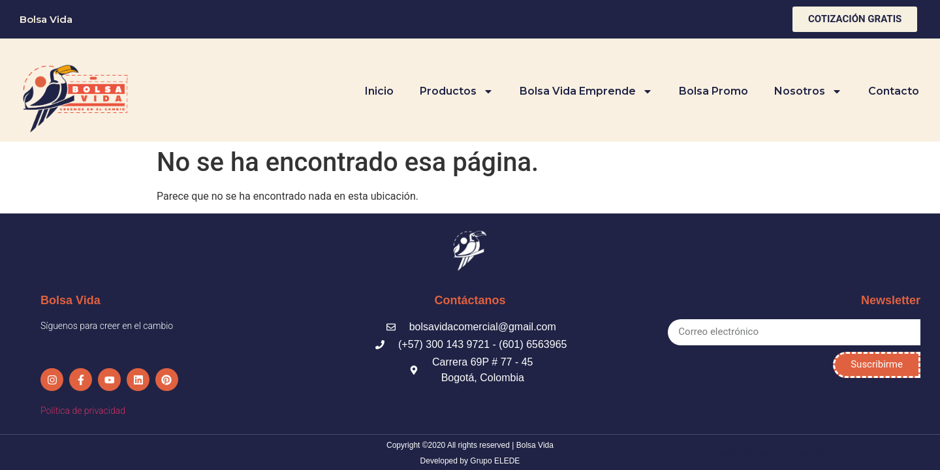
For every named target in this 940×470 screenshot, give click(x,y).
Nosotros (808, 91)
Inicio (379, 91)
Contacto (893, 91)
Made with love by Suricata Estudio (776, 451)
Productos (457, 91)
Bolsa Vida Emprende (586, 91)
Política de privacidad (82, 409)
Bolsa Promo (713, 91)
